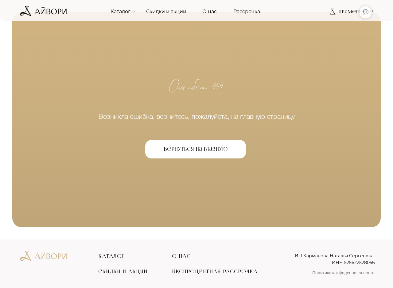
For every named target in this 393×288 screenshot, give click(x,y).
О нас (209, 11)
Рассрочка (246, 11)
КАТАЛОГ (111, 256)
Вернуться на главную (196, 149)
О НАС (181, 256)
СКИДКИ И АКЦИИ (122, 271)
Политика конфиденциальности (343, 272)
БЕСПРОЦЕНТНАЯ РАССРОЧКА (215, 271)
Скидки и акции (166, 11)
